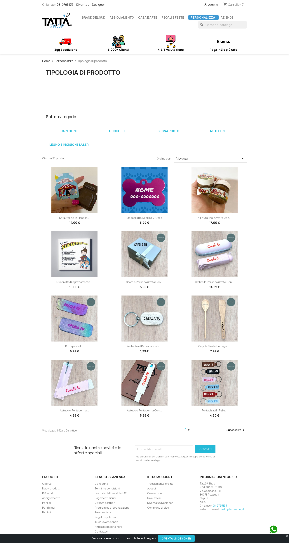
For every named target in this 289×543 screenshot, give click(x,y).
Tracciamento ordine (160, 483)
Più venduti (49, 493)
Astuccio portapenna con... (144, 410)
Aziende (227, 17)
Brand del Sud (93, 17)
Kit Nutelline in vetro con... (214, 218)
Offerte (47, 483)
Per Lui (46, 512)
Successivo (236, 430)
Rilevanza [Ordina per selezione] (210, 158)
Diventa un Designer (176, 538)
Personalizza (203, 17)
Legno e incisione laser (69, 145)
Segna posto (168, 131)
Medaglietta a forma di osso (144, 218)
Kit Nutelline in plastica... (74, 218)
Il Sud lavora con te (106, 522)
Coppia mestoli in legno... (214, 346)
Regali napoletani (105, 517)
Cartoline (69, 131)
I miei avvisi (154, 498)
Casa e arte (147, 17)
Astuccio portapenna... (74, 410)
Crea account (156, 493)
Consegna (101, 483)
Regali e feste (172, 17)
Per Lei (46, 503)
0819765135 (65, 5)
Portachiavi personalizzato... (144, 346)
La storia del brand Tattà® (111, 493)
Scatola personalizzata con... (144, 282)
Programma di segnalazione (112, 507)
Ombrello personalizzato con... (214, 282)
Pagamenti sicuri (105, 498)
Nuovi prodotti (51, 488)
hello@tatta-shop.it (232, 509)
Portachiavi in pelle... (214, 410)
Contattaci (101, 531)
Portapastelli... (74, 346)
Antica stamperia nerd (109, 526)
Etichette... (118, 131)
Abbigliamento (122, 17)
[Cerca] (222, 25)
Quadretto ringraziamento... (74, 282)
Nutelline (218, 131)
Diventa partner (105, 503)
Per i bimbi (48, 507)
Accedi (151, 488)
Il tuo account (159, 477)
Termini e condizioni (107, 488)
